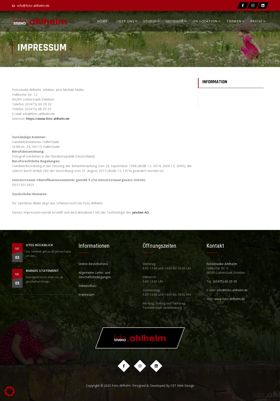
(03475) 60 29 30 (225, 281)
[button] (9, 391)
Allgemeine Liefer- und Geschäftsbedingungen (95, 274)
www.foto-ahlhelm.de (229, 299)
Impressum (86, 294)
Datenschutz (87, 286)
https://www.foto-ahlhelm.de (48, 118)
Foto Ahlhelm (121, 385)
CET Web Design (182, 385)
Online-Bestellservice (93, 264)
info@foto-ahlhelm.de (33, 5)
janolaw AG (140, 212)
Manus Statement (42, 270)
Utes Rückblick (39, 245)
